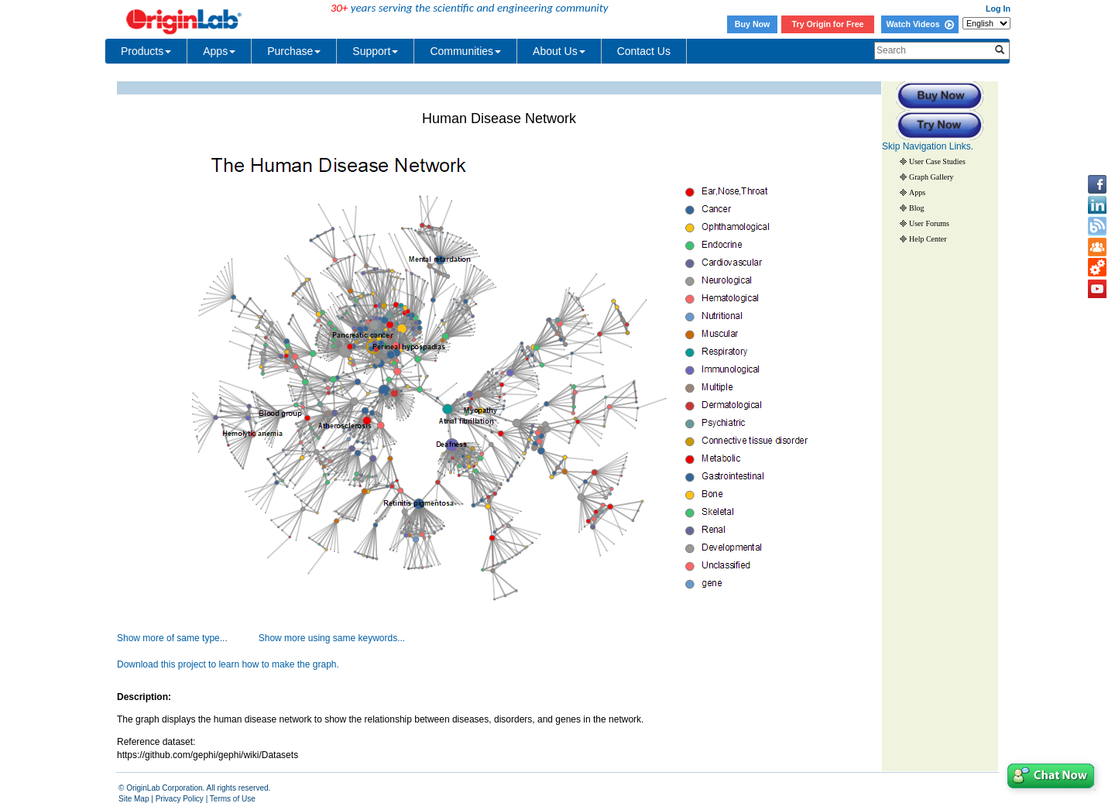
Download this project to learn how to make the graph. (228, 664)
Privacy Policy (180, 799)
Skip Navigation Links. (927, 146)
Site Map (133, 799)
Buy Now (752, 24)
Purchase (294, 51)
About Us (559, 51)
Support (375, 51)
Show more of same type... (172, 638)
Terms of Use (233, 799)
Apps (219, 51)
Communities (465, 51)
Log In (998, 8)
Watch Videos (919, 24)
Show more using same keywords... (332, 638)
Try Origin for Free (828, 24)
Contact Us (644, 51)
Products (146, 51)
